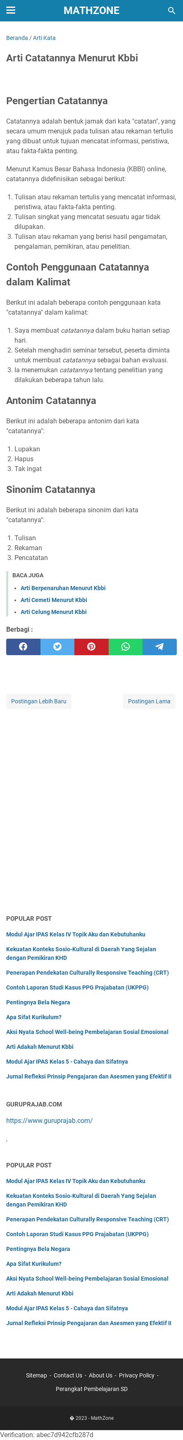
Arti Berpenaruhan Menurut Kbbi (63, 588)
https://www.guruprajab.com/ (49, 1121)
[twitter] (57, 647)
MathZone (91, 10)
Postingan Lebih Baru (39, 701)
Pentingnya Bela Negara (38, 1002)
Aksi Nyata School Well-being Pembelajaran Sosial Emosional (87, 1032)
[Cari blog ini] (172, 11)
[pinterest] (91, 647)
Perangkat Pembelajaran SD (92, 1389)
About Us (100, 1375)
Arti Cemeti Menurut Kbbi (54, 600)
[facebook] (23, 647)
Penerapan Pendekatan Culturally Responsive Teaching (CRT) (87, 972)
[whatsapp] (126, 647)
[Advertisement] (91, 812)
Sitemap (36, 1375)
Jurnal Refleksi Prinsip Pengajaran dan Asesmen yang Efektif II (88, 1076)
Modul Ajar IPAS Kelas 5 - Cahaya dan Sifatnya (67, 1061)
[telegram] (160, 647)
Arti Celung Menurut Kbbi (54, 612)
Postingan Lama (149, 701)
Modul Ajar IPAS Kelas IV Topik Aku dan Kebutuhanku (75, 934)
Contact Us (68, 1375)
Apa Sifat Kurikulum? (34, 1017)
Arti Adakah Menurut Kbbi (40, 1046)
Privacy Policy (136, 1375)
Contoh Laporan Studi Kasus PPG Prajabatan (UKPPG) (77, 987)
